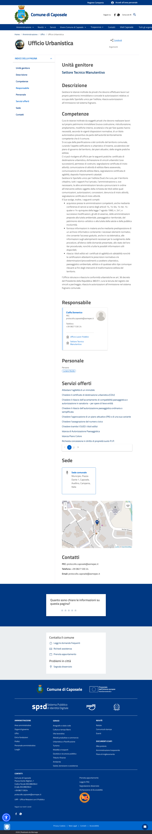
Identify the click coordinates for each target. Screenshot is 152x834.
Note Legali (73, 825)
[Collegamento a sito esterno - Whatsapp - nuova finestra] (118, 14)
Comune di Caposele (49, 14)
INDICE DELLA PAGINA (27, 58)
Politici (17, 741)
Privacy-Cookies (59, 825)
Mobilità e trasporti (60, 749)
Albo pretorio (101, 746)
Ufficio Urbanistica (56, 34)
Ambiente (57, 761)
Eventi (98, 733)
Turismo (56, 745)
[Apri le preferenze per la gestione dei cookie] (7, 827)
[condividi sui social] (115, 40)
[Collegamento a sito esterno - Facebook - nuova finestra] (114, 14)
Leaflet (117, 547)
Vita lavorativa (58, 733)
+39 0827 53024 (21, 790)
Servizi (56, 720)
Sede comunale (79, 472)
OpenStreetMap (127, 547)
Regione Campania (95, 2)
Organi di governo (22, 729)
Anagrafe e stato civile (62, 725)
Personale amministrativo (25, 745)
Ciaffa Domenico (74, 312)
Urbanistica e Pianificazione (64, 741)
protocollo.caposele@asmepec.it (28, 794)
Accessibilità (94, 825)
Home (17, 34)
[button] (124, 2)
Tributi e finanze (59, 757)
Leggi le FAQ (84, 781)
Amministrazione (30, 34)
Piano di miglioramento (105, 754)
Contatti (19, 773)
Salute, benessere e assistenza (65, 765)
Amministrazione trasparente (108, 750)
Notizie (99, 725)
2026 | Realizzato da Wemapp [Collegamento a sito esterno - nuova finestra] (27, 832)
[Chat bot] (145, 827)
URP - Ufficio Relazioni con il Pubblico (30, 799)
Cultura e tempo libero (62, 729)
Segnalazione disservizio (89, 785)
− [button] (65, 508)
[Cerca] (134, 14)
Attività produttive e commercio (65, 737)
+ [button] (65, 504)
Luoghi (17, 749)
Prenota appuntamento (89, 777)
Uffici (42, 34)
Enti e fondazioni (21, 737)
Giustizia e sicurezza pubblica (64, 753)
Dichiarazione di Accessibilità (91, 789)
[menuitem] (95, 27)
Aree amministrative (23, 725)
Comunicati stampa (104, 729)
